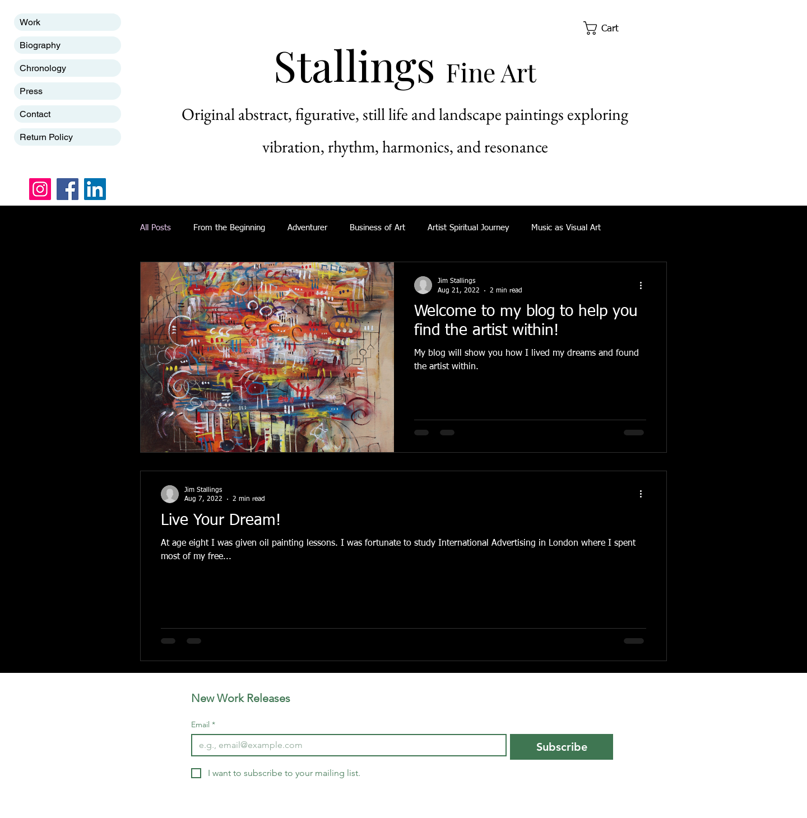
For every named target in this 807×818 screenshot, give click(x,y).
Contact (35, 114)
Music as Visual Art (566, 228)
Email (203, 724)
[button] (608, 28)
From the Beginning (229, 228)
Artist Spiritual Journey (468, 228)
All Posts (155, 228)
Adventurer (307, 228)
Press (31, 91)
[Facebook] (67, 189)
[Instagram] (40, 189)
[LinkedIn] (95, 189)
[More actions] (644, 285)
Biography (40, 45)
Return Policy (46, 137)
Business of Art (377, 228)
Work (30, 22)
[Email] (345, 745)
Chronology (43, 68)
